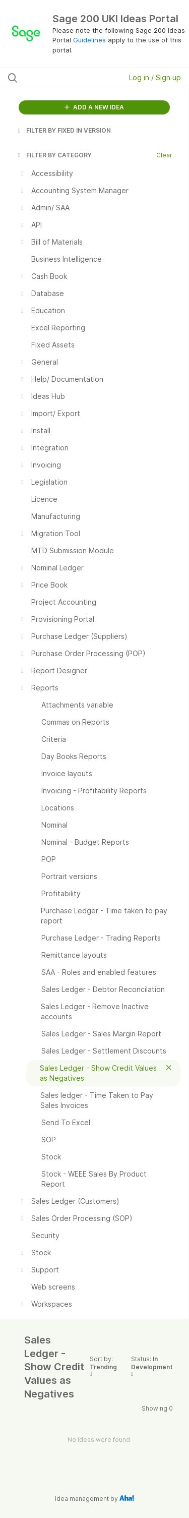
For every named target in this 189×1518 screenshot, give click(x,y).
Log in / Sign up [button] (155, 77)
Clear (164, 155)
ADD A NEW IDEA (94, 107)
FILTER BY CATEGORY (54, 155)
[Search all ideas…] (60, 78)
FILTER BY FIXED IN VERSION (63, 130)
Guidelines (89, 40)
